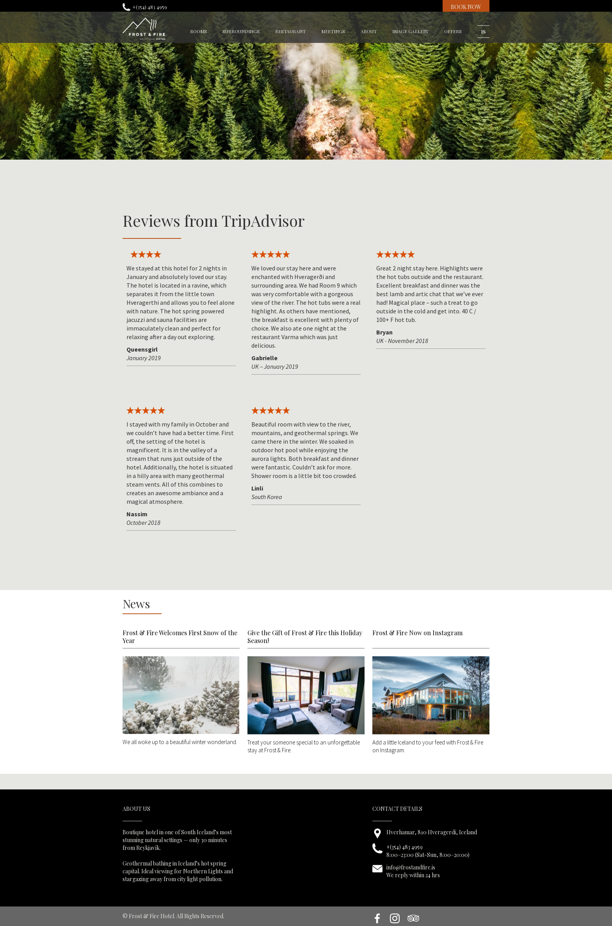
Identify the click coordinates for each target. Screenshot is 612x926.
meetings (333, 31)
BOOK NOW (466, 7)
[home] (144, 29)
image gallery (410, 31)
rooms (198, 31)
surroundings (241, 31)
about (369, 31)
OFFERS (453, 31)
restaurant (290, 31)
